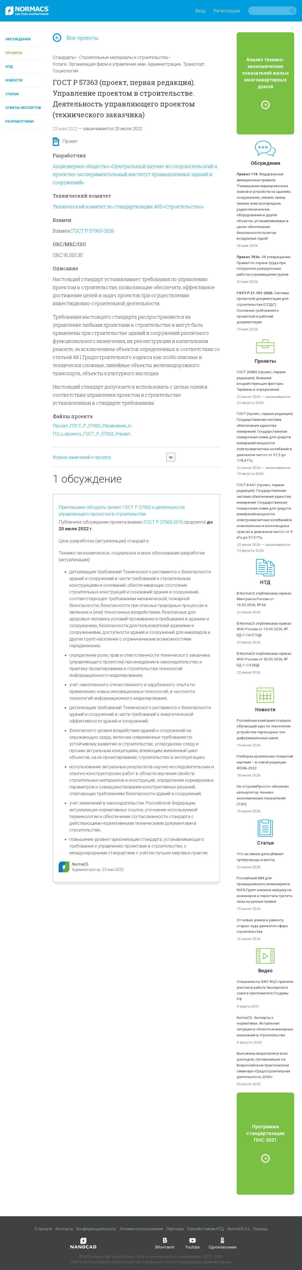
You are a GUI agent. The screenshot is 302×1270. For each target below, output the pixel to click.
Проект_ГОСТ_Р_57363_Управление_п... (93, 425)
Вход (200, 10)
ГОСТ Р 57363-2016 (92, 230)
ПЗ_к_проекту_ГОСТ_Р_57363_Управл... (93, 433)
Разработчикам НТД (205, 1229)
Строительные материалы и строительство (123, 57)
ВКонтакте (164, 1242)
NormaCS (80, 864)
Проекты (13, 53)
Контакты (64, 1229)
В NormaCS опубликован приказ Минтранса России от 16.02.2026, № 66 (264, 599)
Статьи (12, 94)
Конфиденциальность (96, 1229)
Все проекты (75, 38)
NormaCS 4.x (239, 1229)
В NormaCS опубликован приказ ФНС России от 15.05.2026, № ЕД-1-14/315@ (264, 629)
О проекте (43, 1229)
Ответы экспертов (23, 108)
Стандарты (64, 57)
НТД (9, 67)
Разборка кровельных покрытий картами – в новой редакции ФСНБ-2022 (265, 762)
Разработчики (19, 121)
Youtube (192, 1242)
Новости (14, 80)
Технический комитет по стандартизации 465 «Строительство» (128, 206)
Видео (265, 970)
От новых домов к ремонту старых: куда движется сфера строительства (262, 926)
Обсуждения (18, 39)
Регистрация (227, 10)
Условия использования (141, 1229)
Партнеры (175, 1229)
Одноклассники (222, 1242)
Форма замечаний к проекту (82, 457)
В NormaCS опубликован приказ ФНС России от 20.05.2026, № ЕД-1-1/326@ (264, 659)
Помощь (260, 1229)
